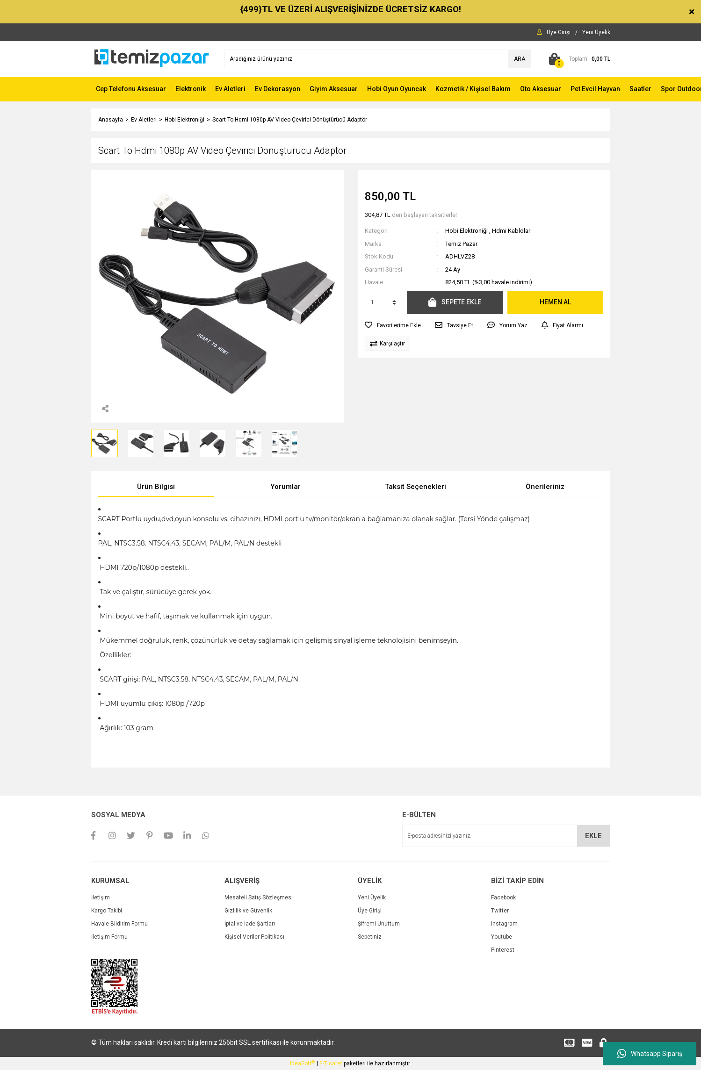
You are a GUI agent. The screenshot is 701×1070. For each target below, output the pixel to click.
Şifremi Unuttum (379, 923)
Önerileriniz (545, 486)
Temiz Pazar (461, 243)
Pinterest (502, 950)
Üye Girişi (370, 910)
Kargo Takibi (106, 910)
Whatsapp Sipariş (649, 1053)
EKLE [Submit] (593, 836)
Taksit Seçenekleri (415, 486)
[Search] (377, 59)
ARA (519, 59)
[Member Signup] (596, 32)
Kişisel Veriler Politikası (254, 937)
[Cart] (577, 59)
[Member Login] (559, 32)
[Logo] (150, 58)
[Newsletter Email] (506, 836)
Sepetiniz (370, 937)
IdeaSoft (302, 1063)
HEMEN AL (555, 302)
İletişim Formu (109, 937)
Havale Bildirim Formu (119, 923)
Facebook (503, 897)
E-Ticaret (330, 1063)
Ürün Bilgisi (156, 486)
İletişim (100, 897)
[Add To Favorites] (393, 325)
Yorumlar (285, 486)
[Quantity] (383, 302)
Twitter (500, 910)
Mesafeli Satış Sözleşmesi (258, 897)
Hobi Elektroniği (466, 230)
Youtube (501, 937)
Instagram (504, 923)
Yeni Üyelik (372, 897)
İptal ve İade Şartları (249, 923)
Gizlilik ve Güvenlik (248, 910)
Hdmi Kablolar (511, 230)
